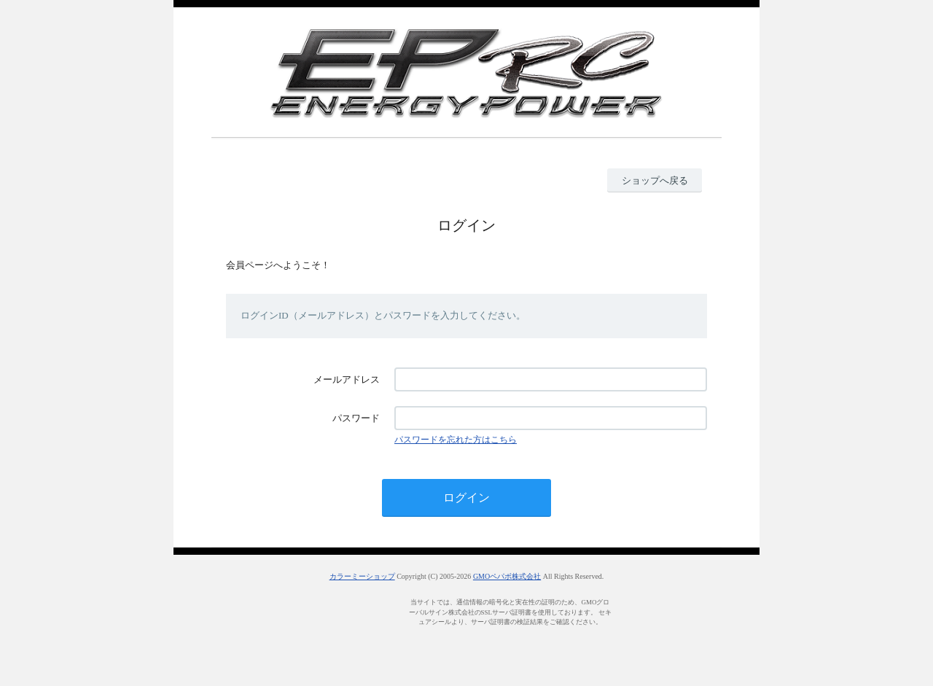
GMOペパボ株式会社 (507, 576)
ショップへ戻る (655, 180)
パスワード (356, 418)
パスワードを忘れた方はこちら (455, 439)
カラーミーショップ (362, 576)
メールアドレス (346, 379)
